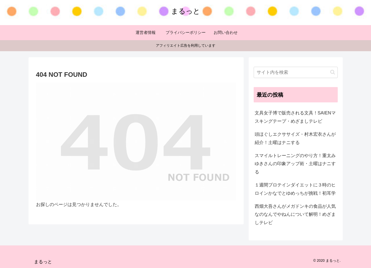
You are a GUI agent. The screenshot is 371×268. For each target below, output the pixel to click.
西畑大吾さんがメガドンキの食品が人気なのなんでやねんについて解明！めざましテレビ (295, 214)
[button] (332, 72)
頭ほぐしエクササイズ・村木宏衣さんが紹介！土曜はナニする (295, 138)
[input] (296, 72)
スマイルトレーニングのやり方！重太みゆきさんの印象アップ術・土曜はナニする (295, 163)
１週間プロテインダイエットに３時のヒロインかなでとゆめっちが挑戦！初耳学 (295, 188)
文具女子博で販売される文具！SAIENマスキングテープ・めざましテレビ (295, 116)
